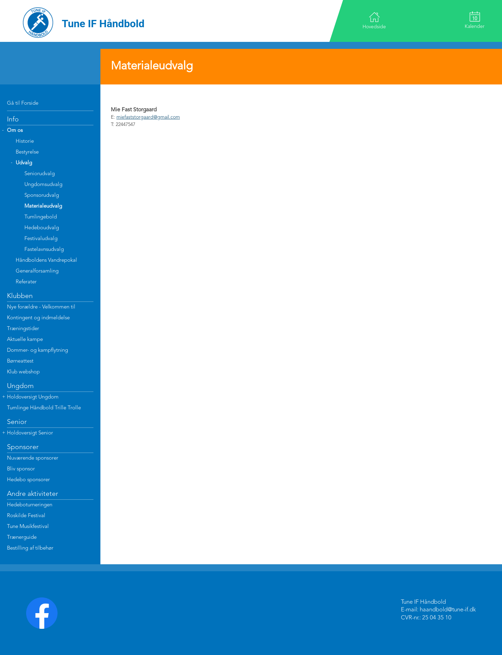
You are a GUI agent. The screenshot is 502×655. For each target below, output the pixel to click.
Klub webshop (23, 372)
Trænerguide (22, 537)
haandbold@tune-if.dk (448, 610)
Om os (15, 130)
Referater (26, 282)
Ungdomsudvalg (43, 184)
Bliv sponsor (21, 469)
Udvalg (24, 163)
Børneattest (20, 361)
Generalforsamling (37, 271)
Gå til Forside (22, 103)
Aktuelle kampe (25, 339)
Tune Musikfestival (28, 526)
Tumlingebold (40, 217)
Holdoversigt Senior (30, 433)
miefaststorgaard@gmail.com (148, 117)
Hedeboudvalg (41, 228)
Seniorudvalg (39, 174)
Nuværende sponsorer (32, 458)
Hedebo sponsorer (28, 480)
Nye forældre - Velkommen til (41, 307)
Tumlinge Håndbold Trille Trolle (44, 408)
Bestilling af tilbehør (30, 548)
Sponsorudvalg (41, 195)
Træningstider (23, 329)
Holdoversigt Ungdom (33, 397)
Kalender (475, 20)
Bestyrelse (27, 152)
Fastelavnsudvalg (44, 249)
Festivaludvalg (41, 238)
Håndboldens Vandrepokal (46, 260)
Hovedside (374, 20)
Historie (25, 141)
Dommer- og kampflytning (37, 350)
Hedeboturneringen (29, 505)
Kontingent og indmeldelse (38, 318)
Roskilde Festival (26, 516)
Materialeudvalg (43, 206)
